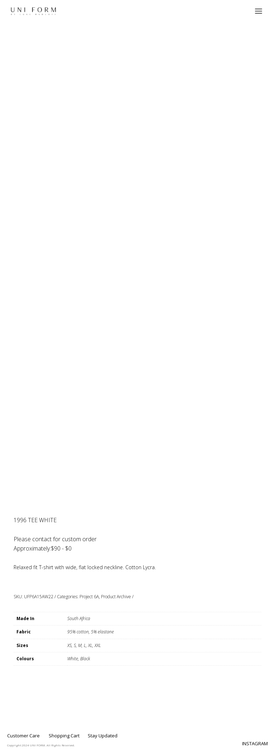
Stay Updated (102, 735)
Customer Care (23, 735)
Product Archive (116, 597)
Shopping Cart (64, 735)
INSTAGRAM (255, 743)
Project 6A (89, 597)
